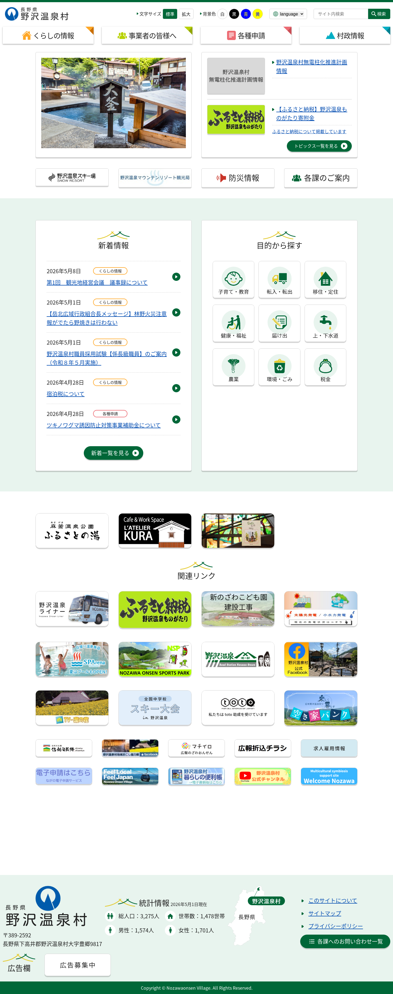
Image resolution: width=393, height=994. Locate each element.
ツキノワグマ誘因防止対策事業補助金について (104, 425)
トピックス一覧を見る (316, 145)
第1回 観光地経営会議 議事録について (97, 282)
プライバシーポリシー (335, 926)
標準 (170, 14)
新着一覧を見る (110, 453)
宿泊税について (66, 394)
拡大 (186, 14)
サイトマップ (324, 913)
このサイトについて (332, 900)
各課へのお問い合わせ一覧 (350, 941)
